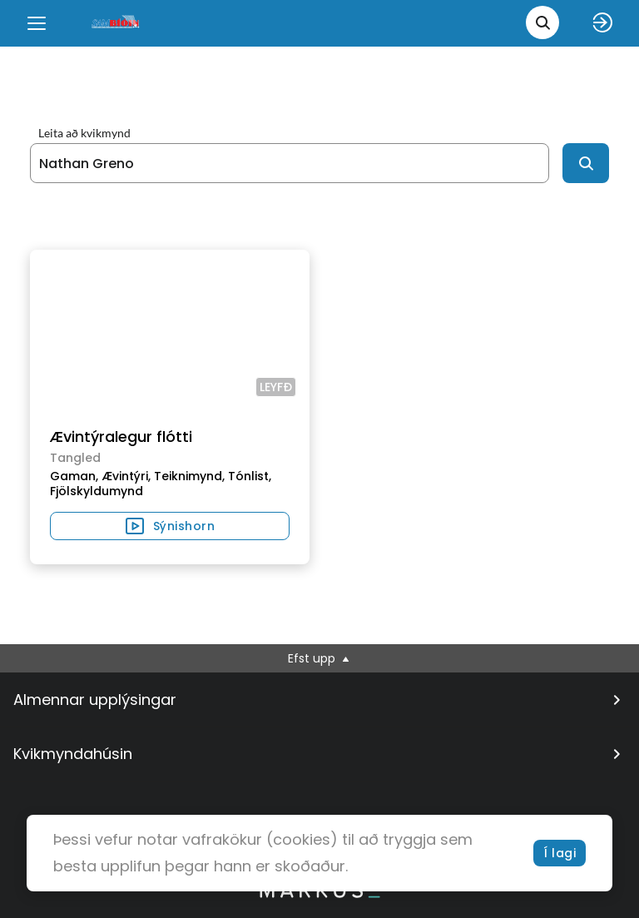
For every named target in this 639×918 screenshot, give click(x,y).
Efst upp (320, 658)
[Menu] (37, 23)
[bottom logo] (319, 893)
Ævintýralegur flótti (121, 436)
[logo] (116, 22)
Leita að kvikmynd (84, 133)
